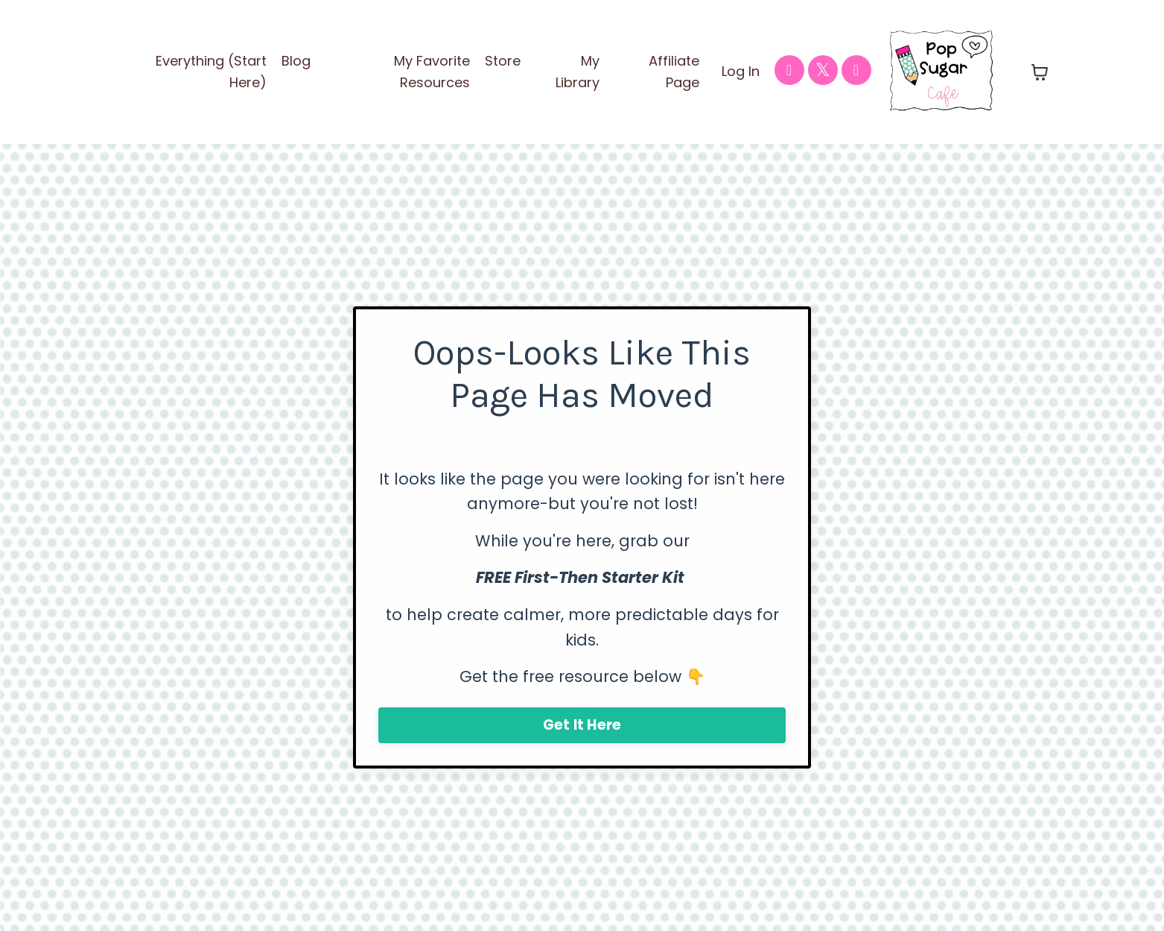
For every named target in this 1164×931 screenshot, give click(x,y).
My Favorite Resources (432, 71)
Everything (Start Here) (211, 71)
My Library (578, 71)
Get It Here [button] (582, 725)
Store (503, 60)
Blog (296, 60)
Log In (741, 71)
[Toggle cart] (1040, 72)
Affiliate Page (674, 71)
